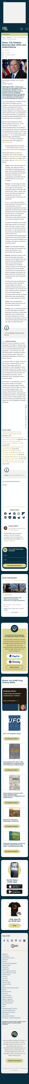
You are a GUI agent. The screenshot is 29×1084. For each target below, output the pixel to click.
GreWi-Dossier (6, 974)
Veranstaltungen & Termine (9, 1008)
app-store (14, 886)
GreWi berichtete (7, 142)
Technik (4, 1004)
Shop (14, 925)
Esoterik (4, 961)
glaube (9, 202)
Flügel (13, 608)
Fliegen (9, 608)
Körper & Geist (8, 594)
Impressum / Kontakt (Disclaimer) (11, 1018)
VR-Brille (6, 610)
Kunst (3, 986)
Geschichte (5, 967)
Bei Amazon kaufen (12, 851)
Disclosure (5, 959)
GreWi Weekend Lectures (9, 972)
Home (3, 37)
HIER (8, 147)
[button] (5, 513)
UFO (19, 125)
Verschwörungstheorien (8, 1010)
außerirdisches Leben (20, 160)
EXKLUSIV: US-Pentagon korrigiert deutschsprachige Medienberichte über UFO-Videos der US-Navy (13, 452)
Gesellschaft (5, 969)
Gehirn (16, 608)
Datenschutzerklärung (8, 1016)
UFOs (3, 1006)
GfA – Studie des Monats (9, 971)
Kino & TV (5, 978)
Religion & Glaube (7, 997)
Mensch (4, 989)
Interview (4, 976)
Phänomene (5, 138)
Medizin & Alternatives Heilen (10, 988)
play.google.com (14, 892)
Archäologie (5, 956)
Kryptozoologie (6, 984)
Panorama (5, 993)
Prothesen (21, 608)
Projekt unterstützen (14, 1060)
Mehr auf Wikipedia (10, 700)
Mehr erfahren (14, 667)
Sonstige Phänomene (8, 1001)
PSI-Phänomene (6, 995)
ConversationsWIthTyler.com (16, 475)
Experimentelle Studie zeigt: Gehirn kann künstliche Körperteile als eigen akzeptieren (14, 599)
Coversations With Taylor (15, 156)
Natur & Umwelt (6, 991)
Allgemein (9, 37)
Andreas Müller (5, 50)
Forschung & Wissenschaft (9, 963)
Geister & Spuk (6, 965)
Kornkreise (5, 980)
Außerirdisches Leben (8, 958)
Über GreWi (5, 1014)
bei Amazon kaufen (12, 738)
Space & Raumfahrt (7, 1003)
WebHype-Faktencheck (8, 1012)
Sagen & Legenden (7, 999)
